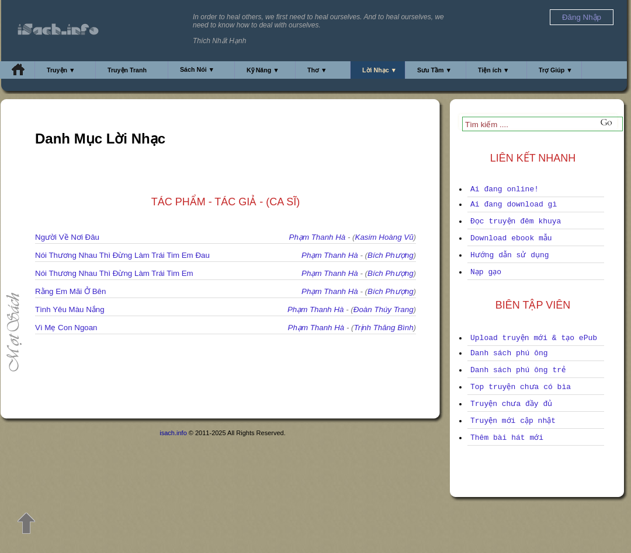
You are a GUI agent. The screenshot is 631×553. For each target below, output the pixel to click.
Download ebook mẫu (511, 238)
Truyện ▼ (61, 70)
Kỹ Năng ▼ (263, 70)
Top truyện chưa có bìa (520, 387)
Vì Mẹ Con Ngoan (66, 327)
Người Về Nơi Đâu (67, 237)
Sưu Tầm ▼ (434, 70)
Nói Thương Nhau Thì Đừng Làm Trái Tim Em (114, 273)
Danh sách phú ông (509, 353)
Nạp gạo (485, 272)
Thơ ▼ (317, 70)
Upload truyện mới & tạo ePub (533, 338)
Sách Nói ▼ (197, 69)
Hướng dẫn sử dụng (509, 255)
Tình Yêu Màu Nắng (70, 309)
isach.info (173, 432)
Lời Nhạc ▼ (379, 70)
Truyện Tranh (127, 70)
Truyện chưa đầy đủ (511, 404)
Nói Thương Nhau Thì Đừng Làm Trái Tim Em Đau (122, 255)
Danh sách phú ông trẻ (518, 370)
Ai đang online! (504, 189)
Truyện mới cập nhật (513, 420)
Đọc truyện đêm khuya (515, 221)
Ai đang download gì (513, 204)
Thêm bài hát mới (506, 437)
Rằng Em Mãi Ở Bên (70, 291)
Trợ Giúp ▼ (556, 70)
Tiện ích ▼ (493, 70)
